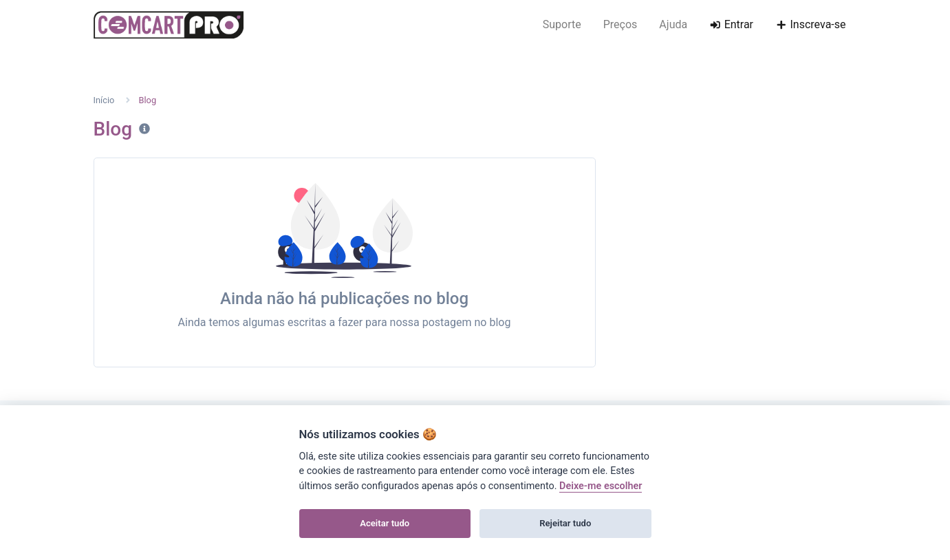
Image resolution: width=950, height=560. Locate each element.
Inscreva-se (810, 24)
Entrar (731, 24)
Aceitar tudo (384, 523)
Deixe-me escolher (600, 486)
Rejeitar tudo (565, 523)
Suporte (562, 24)
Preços (620, 24)
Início (104, 100)
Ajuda (673, 24)
